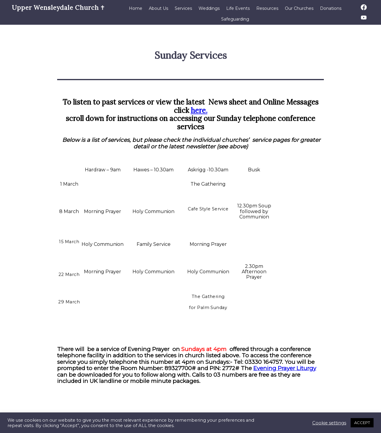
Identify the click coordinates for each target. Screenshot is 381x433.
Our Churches (299, 8)
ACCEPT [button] (362, 422)
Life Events (238, 8)
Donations (330, 8)
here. (199, 110)
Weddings (209, 8)
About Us (158, 8)
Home (135, 8)
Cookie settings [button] (329, 423)
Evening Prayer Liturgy (284, 368)
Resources (267, 8)
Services (183, 8)
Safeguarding (235, 19)
